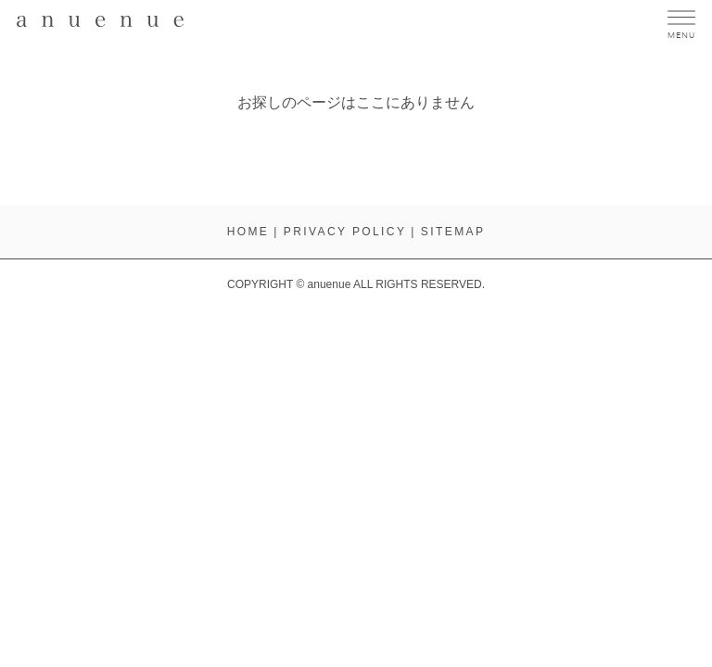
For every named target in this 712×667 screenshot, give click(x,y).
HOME (248, 231)
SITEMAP (453, 231)
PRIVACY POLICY (345, 231)
